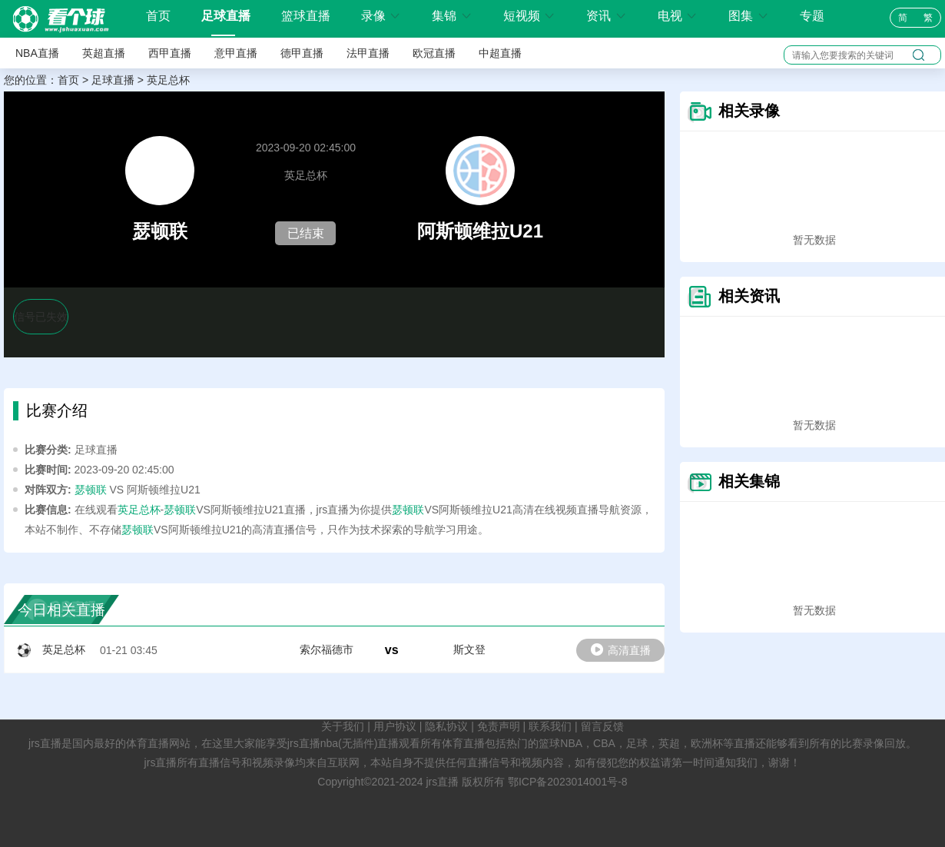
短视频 (529, 16)
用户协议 (394, 726)
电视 (678, 16)
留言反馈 (602, 726)
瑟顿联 (91, 489)
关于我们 (342, 726)
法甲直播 (368, 53)
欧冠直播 (434, 53)
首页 (158, 16)
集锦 (452, 16)
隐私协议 (446, 726)
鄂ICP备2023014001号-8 (568, 782)
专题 (812, 16)
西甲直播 (169, 53)
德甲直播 (301, 53)
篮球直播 (305, 16)
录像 (381, 16)
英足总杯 (168, 80)
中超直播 (500, 53)
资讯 (606, 16)
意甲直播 (235, 53)
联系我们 (550, 726)
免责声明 (498, 726)
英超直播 (103, 53)
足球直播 (225, 16)
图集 (748, 16)
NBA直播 (37, 53)
